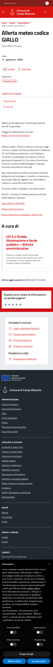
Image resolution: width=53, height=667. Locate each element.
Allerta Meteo (23, 22)
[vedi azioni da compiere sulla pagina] (24, 69)
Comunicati (7, 517)
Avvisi (4, 521)
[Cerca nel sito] (45, 12)
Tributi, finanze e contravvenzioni (17, 483)
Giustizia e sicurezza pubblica (15, 479)
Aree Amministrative (11, 409)
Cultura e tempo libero (12, 451)
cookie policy (33, 588)
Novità (12, 22)
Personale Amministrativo (14, 427)
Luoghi (5, 537)
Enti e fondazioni (9, 418)
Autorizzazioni (8, 497)
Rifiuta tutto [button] (14, 661)
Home (4, 22)
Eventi (5, 541)
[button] (49, 564)
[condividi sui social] (9, 69)
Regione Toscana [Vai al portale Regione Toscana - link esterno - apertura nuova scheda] (10, 3)
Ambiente (6, 488)
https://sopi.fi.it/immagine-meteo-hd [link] (22, 214)
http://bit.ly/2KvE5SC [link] (13, 203)
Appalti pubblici (9, 460)
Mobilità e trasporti (10, 469)
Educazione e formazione (13, 474)
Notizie (5, 512)
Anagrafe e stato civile (12, 447)
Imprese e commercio (12, 456)
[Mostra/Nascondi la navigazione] (3, 12)
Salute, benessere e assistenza (16, 492)
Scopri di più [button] (26, 654)
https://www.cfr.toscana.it (16, 135)
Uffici (4, 413)
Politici (5, 422)
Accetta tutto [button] (39, 661)
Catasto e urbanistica (11, 465)
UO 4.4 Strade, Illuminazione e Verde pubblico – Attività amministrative (21, 242)
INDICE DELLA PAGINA (26, 93)
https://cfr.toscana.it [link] (13, 209)
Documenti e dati (10, 431)
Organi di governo (10, 404)
